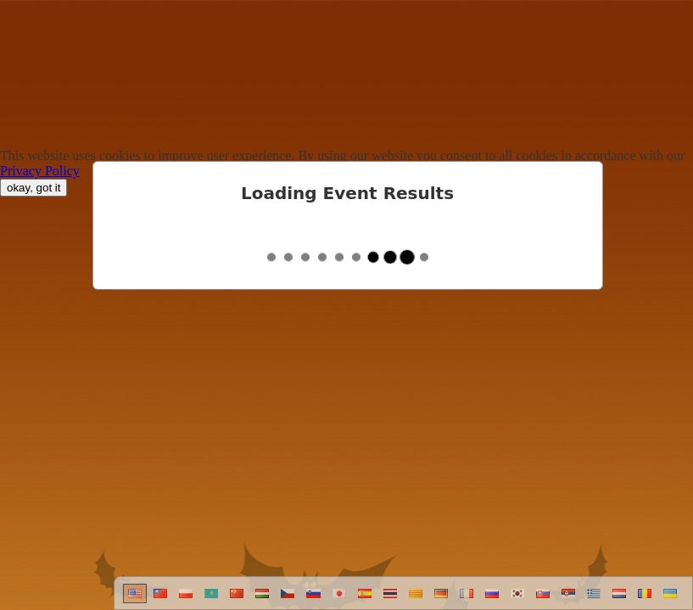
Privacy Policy (40, 171)
